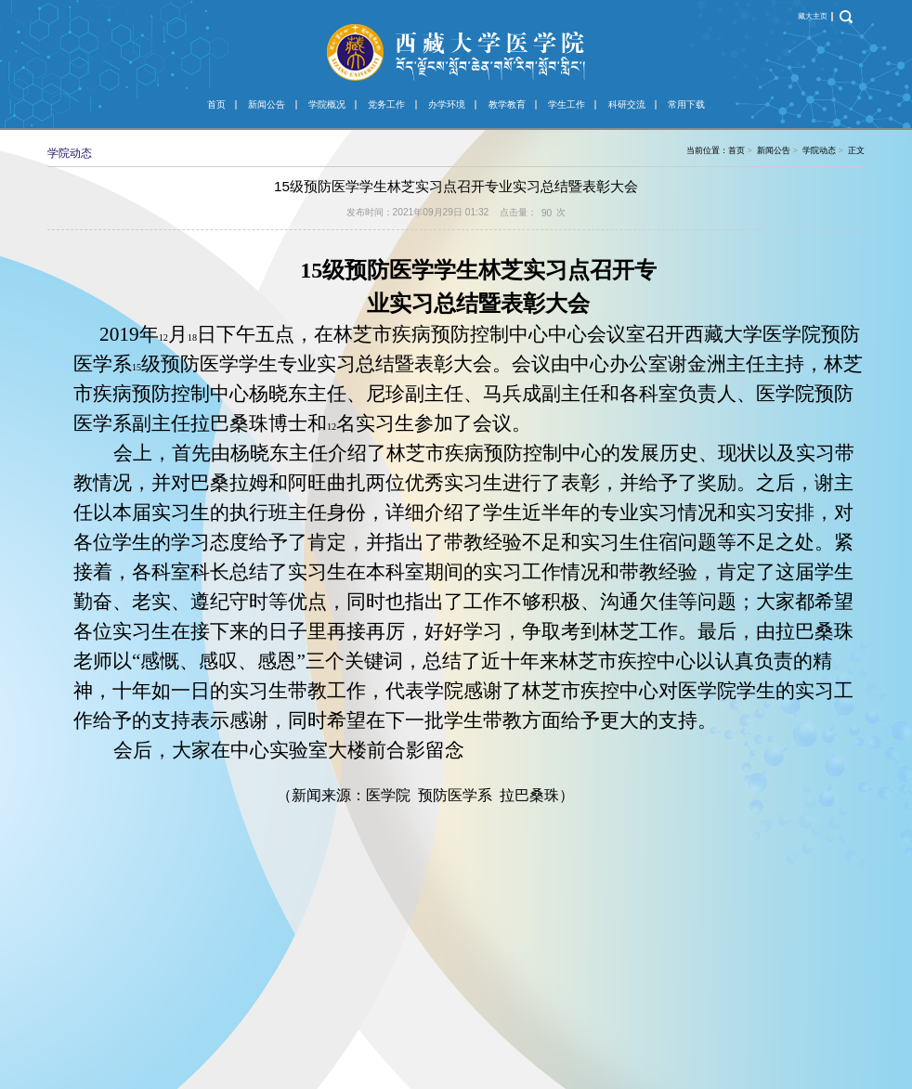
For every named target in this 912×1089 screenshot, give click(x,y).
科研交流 (626, 104)
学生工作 (566, 104)
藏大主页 (812, 16)
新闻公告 (266, 104)
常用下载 (686, 104)
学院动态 (819, 150)
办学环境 (446, 104)
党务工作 (386, 104)
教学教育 (507, 104)
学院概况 (326, 104)
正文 (856, 150)
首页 (216, 104)
